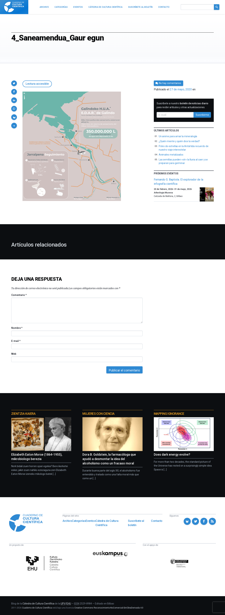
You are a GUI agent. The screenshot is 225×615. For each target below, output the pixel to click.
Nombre (16, 328)
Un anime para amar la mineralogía (178, 136)
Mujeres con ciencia (98, 413)
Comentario (19, 295)
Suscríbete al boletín (136, 523)
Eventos (90, 521)
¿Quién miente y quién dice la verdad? (179, 141)
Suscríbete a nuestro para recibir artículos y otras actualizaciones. (182, 105)
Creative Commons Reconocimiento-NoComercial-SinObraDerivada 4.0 (108, 608)
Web (13, 353)
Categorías (79, 521)
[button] (14, 83)
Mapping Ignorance (169, 413)
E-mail (15, 341)
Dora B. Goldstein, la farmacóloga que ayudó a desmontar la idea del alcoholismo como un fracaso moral (109, 459)
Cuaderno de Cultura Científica (37, 608)
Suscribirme (202, 114)
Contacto (156, 521)
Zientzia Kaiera (23, 413)
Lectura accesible (37, 83)
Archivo (67, 521)
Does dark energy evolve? (172, 454)
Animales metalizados (171, 154)
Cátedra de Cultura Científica (106, 523)
